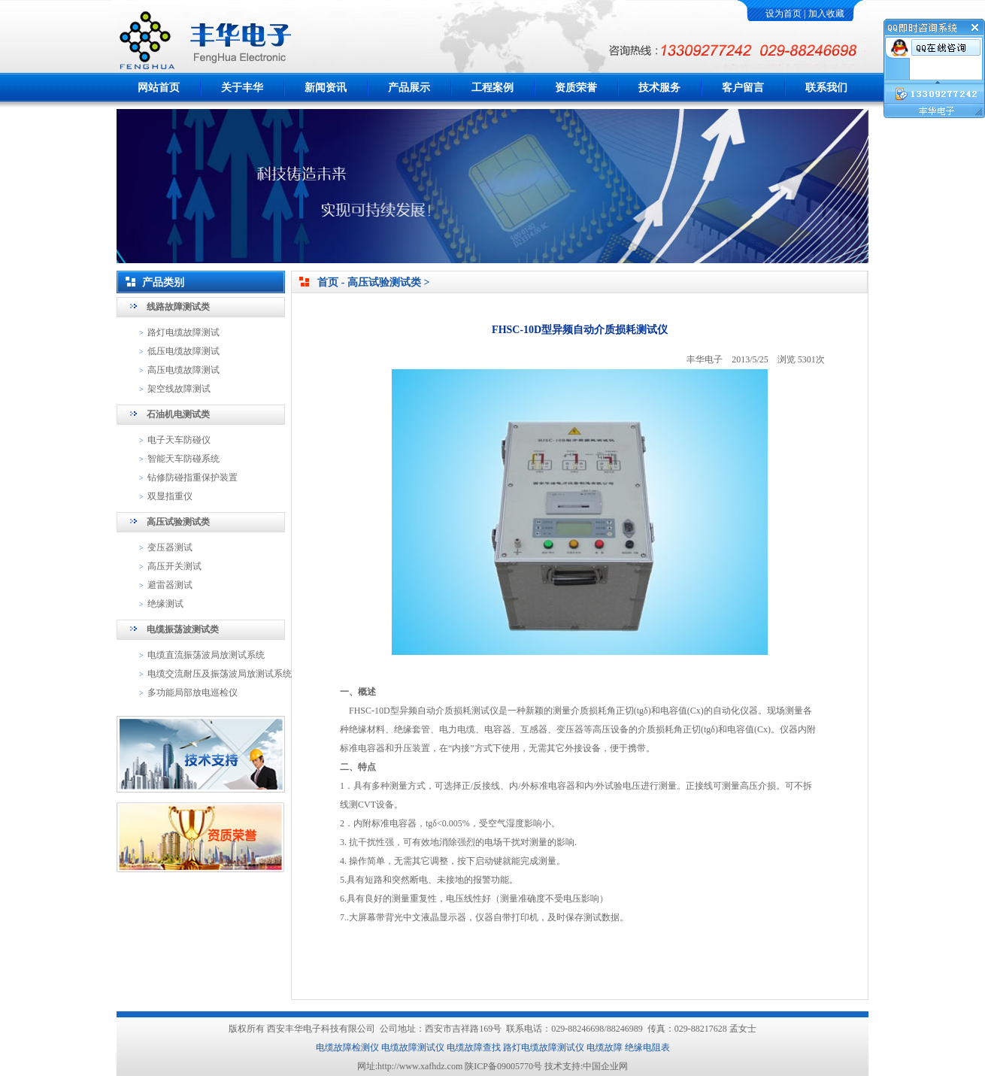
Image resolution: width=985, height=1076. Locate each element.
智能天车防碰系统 (183, 458)
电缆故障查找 (474, 1047)
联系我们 (826, 87)
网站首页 (159, 87)
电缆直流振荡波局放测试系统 (206, 655)
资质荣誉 (576, 87)
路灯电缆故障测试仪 (543, 1047)
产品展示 (409, 87)
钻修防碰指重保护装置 (192, 477)
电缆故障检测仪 (347, 1047)
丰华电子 (704, 359)
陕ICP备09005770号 (503, 1066)
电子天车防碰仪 (179, 440)
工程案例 (492, 87)
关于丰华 (242, 87)
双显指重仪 (169, 496)
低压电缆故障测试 (183, 351)
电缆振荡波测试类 (183, 629)
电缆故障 (604, 1047)
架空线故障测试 (179, 388)
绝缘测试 (165, 604)
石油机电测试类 (178, 414)
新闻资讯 (326, 87)
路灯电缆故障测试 (183, 332)
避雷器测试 (169, 585)
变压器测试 (169, 547)
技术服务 (659, 87)
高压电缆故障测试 (183, 370)
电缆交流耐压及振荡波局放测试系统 (219, 673)
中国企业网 (605, 1066)
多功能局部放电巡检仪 (192, 692)
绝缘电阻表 (647, 1047)
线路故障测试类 (178, 307)
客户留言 (743, 87)
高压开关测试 (174, 566)
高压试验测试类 (178, 522)
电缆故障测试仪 (412, 1047)
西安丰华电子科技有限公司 (321, 1028)
